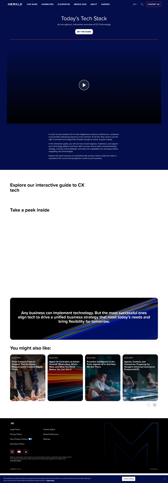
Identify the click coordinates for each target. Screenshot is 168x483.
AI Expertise (64, 4)
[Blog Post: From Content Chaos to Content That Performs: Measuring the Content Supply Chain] (27, 387)
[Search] (142, 4)
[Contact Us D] (153, 4)
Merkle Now (80, 4)
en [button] (134, 4)
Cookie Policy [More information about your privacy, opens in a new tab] (50, 480)
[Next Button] (155, 414)
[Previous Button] (149, 414)
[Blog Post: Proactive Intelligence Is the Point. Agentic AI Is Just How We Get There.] (102, 387)
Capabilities (47, 4)
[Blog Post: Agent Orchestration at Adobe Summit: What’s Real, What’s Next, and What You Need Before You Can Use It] (65, 387)
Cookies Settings (128, 479)
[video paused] (84, 267)
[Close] (164, 478)
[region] (84, 479)
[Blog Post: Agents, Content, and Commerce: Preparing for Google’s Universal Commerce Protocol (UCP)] (140, 387)
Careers (105, 4)
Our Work (32, 4)
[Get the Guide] (84, 31)
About (94, 4)
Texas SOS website (15, 470)
